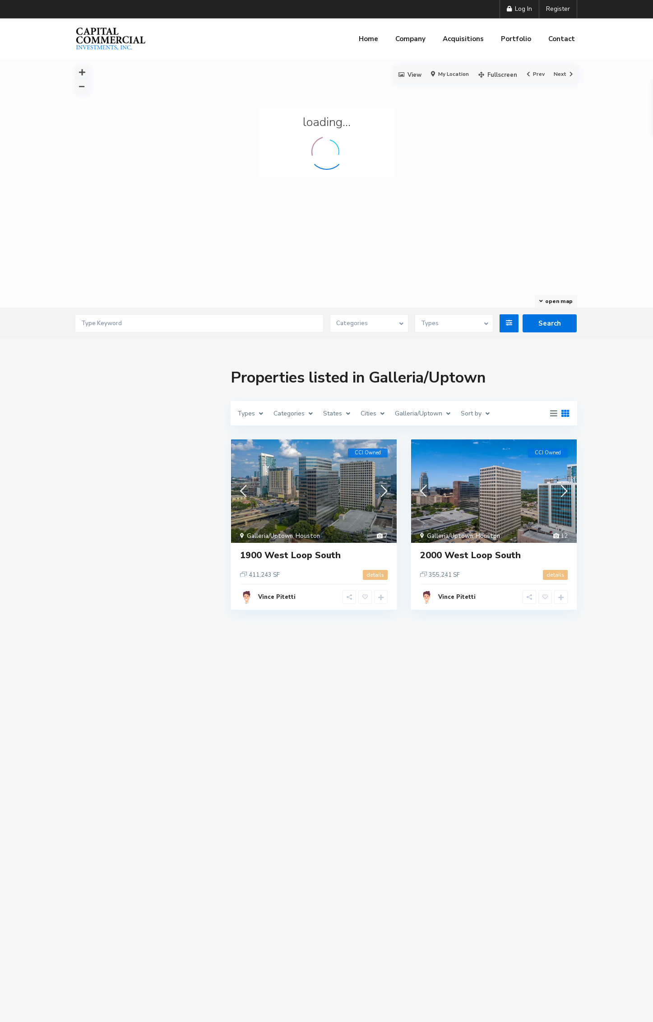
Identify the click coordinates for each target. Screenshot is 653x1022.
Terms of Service (323, 942)
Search (146, 834)
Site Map (374, 942)
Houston (308, 536)
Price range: (106, 786)
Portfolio (516, 38)
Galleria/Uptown (270, 536)
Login (146, 460)
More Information (105, 999)
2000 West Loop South (470, 555)
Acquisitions (463, 38)
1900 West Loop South (290, 555)
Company (410, 38)
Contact (561, 38)
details (375, 575)
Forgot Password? (114, 494)
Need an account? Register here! (132, 484)
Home (368, 38)
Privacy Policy (263, 942)
